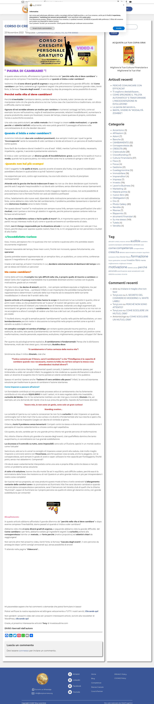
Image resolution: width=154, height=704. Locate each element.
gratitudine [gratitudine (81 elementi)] (116, 260)
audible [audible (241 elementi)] (135, 241)
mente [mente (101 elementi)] (143, 260)
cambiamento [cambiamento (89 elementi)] (128, 245)
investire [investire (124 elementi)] (131, 260)
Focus (116, 164)
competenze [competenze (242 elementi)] (124, 248)
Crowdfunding (120, 155)
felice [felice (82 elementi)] (118, 257)
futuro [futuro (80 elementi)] (110, 260)
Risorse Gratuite (97, 686)
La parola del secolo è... (124, 107)
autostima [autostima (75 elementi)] (112, 245)
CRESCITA (118, 148)
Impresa (117, 179)
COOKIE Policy (119, 678)
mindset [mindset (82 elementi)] (129, 263)
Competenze (96, 682)
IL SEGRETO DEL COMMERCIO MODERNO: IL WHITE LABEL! (131, 298)
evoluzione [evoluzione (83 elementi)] (112, 257)
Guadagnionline (121, 170)
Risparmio (118, 213)
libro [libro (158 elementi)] (137, 260)
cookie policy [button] (86, 17)
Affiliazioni (118, 133)
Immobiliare (119, 173)
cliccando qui (22, 619)
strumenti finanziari (123, 216)
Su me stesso (119, 219)
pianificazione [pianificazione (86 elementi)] (122, 271)
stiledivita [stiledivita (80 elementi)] (112, 274)
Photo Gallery (120, 204)
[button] (123, 5)
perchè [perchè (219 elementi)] (142, 267)
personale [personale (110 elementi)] (113, 271)
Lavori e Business (121, 185)
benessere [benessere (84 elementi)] (118, 245)
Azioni (116, 136)
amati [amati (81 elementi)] (117, 241)
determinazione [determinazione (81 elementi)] (130, 252)
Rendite (117, 207)
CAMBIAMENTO (121, 142)
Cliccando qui (91, 611)
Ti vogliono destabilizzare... (126, 91)
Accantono (118, 130)
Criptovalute (119, 152)
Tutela (116, 222)
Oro (115, 201)
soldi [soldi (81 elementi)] (142, 271)
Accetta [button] (118, 28)
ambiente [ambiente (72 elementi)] (122, 241)
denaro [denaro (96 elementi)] (122, 252)
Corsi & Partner (97, 690)
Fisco (115, 161)
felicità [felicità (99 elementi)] (122, 257)
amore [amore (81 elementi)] (128, 241)
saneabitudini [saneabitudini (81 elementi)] (136, 271)
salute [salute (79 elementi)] (129, 271)
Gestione (117, 167)
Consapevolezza (121, 145)
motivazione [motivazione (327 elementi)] (118, 267)
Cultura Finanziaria (122, 158)
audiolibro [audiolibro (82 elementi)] (144, 241)
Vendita (117, 226)
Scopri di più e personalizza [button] (42, 28)
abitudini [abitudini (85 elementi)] (112, 241)
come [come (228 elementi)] (112, 248)
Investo (116, 182)
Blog (93, 678)
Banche (117, 139)
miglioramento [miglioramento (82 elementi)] (114, 263)
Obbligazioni (119, 198)
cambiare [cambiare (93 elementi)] (136, 245)
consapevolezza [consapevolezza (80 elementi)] (139, 248)
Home (93, 674)
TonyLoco (118, 295)
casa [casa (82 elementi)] (142, 245)
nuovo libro (118, 195)
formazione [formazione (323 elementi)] (139, 256)
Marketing (118, 189)
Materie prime (120, 192)
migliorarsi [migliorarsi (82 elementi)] (122, 263)
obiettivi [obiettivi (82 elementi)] (130, 267)
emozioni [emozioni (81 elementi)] (139, 252)
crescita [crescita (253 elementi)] (114, 252)
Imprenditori (119, 176)
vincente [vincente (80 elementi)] (124, 274)
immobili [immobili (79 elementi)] (123, 260)
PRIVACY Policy (120, 674)
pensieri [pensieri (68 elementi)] (135, 267)
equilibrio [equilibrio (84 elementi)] (146, 252)
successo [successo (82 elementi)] (118, 274)
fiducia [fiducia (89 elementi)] (128, 257)
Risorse (116, 210)
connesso (24, 650)
